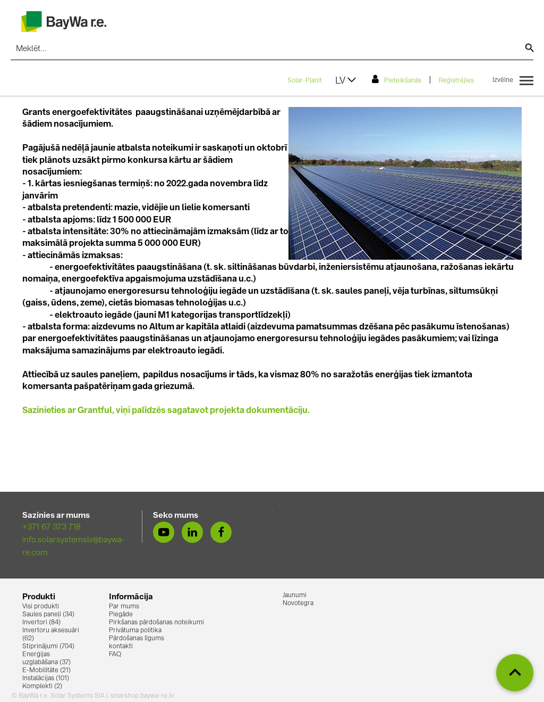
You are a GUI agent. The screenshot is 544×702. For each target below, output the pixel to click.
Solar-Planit (304, 81)
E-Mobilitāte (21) (46, 670)
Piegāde (121, 615)
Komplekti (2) (42, 686)
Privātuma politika (135, 630)
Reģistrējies (456, 81)
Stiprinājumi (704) (48, 646)
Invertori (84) (41, 623)
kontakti (121, 646)
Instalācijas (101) (45, 678)
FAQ (115, 654)
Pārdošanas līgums (136, 638)
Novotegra (298, 603)
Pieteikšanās (396, 79)
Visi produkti (40, 607)
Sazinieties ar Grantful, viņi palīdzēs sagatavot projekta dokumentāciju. (166, 411)
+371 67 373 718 (51, 528)
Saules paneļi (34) (48, 615)
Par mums (124, 607)
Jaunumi (295, 595)
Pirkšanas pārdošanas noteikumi (156, 623)
